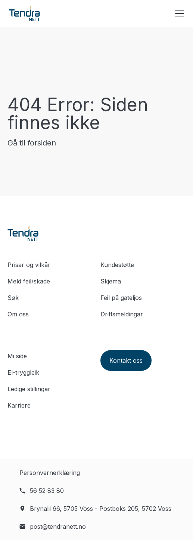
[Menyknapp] (180, 13)
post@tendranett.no (58, 526)
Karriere (19, 405)
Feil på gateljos (121, 297)
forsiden (42, 142)
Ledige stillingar (28, 389)
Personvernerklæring (49, 472)
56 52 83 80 (47, 490)
